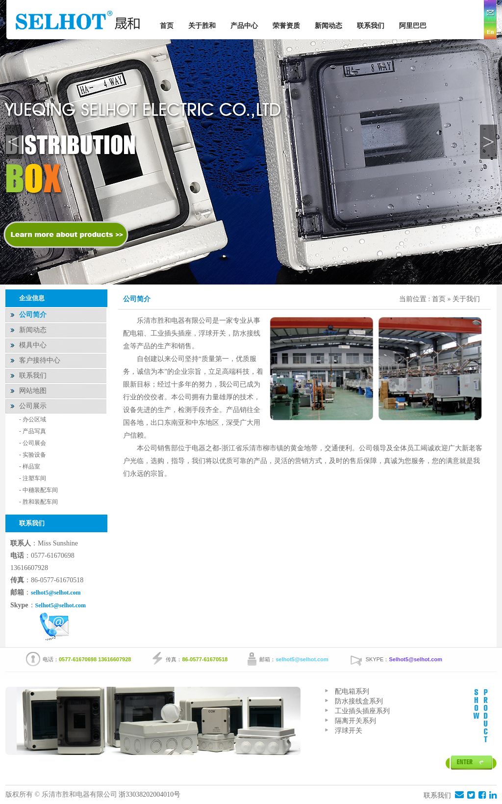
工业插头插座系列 (362, 711)
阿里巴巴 (413, 25)
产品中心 (244, 25)
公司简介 (33, 314)
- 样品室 (29, 466)
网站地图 (33, 390)
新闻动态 (328, 25)
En (490, 31)
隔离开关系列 (355, 721)
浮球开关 (348, 730)
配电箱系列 (352, 691)
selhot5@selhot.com (55, 592)
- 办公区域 (32, 419)
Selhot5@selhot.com (60, 605)
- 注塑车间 (32, 478)
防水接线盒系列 (359, 701)
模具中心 (33, 345)
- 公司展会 (32, 443)
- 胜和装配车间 (38, 501)
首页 (167, 25)
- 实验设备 (32, 454)
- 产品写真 (32, 431)
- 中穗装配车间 (38, 490)
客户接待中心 (39, 360)
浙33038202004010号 (150, 794)
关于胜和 (202, 25)
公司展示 (33, 406)
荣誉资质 (286, 25)
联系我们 (370, 25)
